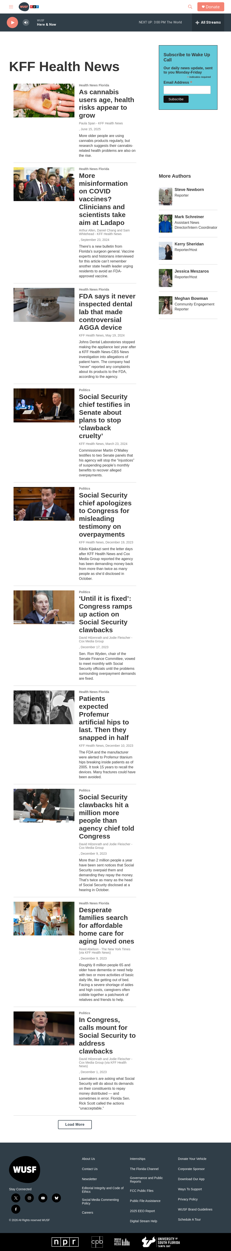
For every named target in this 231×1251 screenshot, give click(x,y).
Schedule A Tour (189, 1219)
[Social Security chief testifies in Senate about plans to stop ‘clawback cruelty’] (44, 405)
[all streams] (208, 22)
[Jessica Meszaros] (165, 278)
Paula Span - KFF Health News (101, 123)
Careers (87, 1212)
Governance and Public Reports (146, 1179)
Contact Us (89, 1169)
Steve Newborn (189, 189)
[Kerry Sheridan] (165, 251)
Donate (213, 6)
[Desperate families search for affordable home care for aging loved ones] (44, 918)
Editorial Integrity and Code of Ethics (102, 1189)
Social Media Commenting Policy (100, 1201)
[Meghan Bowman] (165, 305)
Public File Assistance (145, 1201)
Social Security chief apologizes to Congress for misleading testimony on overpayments (105, 514)
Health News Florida (94, 85)
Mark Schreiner (189, 217)
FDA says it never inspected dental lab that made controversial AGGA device (107, 311)
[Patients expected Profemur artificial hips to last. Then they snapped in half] (44, 707)
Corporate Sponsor (191, 1169)
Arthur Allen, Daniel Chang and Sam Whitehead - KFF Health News (104, 232)
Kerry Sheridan (189, 244)
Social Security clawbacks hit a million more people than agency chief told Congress (106, 816)
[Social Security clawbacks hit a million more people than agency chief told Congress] (44, 806)
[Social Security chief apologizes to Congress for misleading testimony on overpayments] (44, 504)
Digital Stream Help (143, 1221)
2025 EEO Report (142, 1211)
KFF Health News (91, 335)
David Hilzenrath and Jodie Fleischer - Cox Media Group (105, 639)
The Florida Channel (144, 1169)
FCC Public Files (141, 1191)
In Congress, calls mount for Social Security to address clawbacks (107, 1035)
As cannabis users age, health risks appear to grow (106, 103)
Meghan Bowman (191, 298)
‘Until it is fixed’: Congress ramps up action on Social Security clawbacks (105, 614)
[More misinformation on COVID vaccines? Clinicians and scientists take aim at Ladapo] (44, 184)
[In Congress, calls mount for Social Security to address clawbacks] (44, 1028)
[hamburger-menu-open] (11, 6)
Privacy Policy (188, 1199)
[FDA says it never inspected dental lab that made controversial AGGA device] (44, 305)
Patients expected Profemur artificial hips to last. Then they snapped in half (104, 718)
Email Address (178, 82)
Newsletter (89, 1179)
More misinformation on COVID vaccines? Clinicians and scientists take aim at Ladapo (103, 199)
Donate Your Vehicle (192, 1159)
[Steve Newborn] (165, 196)
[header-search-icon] (190, 7)
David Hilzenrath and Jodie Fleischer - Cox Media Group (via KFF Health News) (105, 1062)
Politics (84, 390)
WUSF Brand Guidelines (195, 1209)
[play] (12, 22)
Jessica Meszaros (192, 271)
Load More (74, 1124)
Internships (137, 1159)
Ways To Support (190, 1189)
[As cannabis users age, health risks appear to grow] (44, 100)
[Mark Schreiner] (165, 224)
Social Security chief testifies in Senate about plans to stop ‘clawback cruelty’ (104, 416)
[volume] (26, 23)
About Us (88, 1159)
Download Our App (191, 1179)
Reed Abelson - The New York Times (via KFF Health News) (104, 951)
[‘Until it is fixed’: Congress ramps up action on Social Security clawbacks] (44, 607)
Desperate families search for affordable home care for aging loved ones (106, 925)
